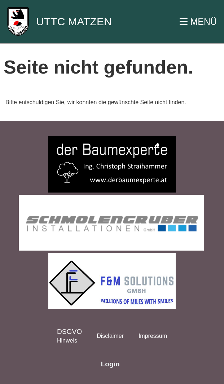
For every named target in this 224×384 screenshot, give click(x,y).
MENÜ (198, 22)
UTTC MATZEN (73, 21)
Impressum (153, 336)
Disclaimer (110, 336)
